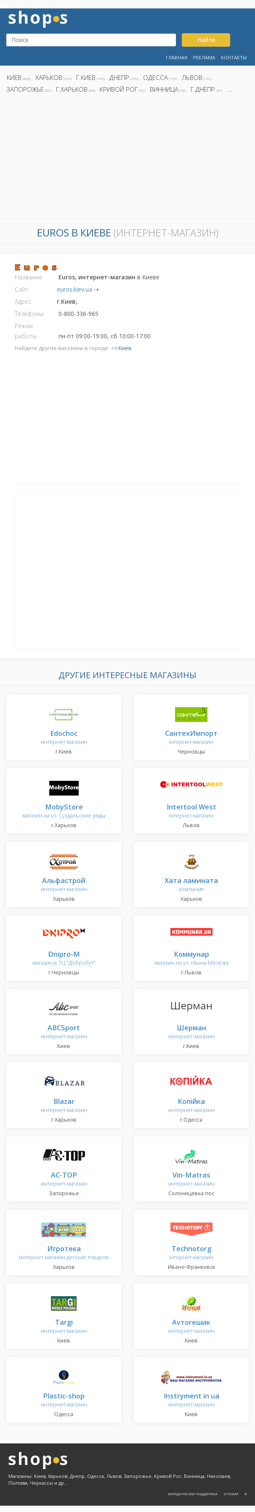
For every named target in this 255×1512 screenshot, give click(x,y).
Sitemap (231, 1493)
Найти (206, 40)
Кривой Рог (119, 89)
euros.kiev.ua (74, 289)
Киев (14, 77)
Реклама (204, 57)
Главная (176, 57)
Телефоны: (30, 314)
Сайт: (22, 289)
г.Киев (86, 77)
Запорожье (25, 89)
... (229, 89)
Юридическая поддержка (193, 1493)
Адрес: (23, 301)
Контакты (234, 57)
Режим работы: (26, 331)
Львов (192, 77)
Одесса (155, 77)
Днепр (119, 77)
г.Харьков (72, 89)
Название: (29, 277)
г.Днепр (203, 89)
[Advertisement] (127, 158)
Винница (164, 89)
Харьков (48, 77)
